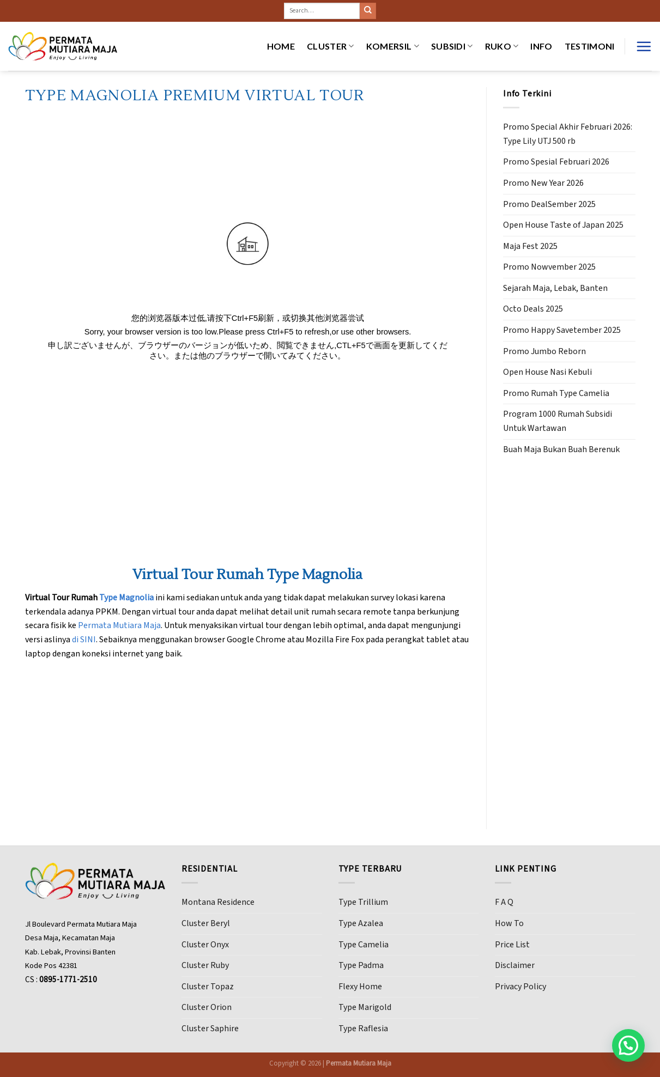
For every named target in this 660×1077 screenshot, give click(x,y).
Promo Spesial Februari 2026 (556, 162)
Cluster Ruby (205, 965)
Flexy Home (360, 987)
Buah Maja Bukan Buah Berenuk (561, 449)
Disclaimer (515, 965)
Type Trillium (363, 902)
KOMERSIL (392, 46)
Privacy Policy (520, 987)
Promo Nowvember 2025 (549, 267)
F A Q (504, 902)
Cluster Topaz (207, 987)
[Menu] (643, 46)
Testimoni (590, 46)
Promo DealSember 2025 (549, 204)
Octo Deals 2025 (533, 309)
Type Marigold (364, 1007)
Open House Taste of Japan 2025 (563, 225)
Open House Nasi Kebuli (547, 372)
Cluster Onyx (205, 945)
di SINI (84, 640)
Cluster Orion (206, 1007)
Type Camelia (363, 945)
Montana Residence (218, 902)
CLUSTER (330, 46)
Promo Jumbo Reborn (544, 351)
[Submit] (368, 11)
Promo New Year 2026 (543, 183)
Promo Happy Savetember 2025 (562, 330)
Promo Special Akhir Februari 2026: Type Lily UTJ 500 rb (567, 134)
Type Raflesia (363, 1029)
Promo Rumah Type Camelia (556, 393)
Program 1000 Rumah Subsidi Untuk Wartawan (557, 421)
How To (509, 923)
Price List (512, 945)
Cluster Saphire (210, 1029)
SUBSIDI (452, 46)
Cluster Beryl (205, 923)
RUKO (502, 46)
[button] (628, 1045)
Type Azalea (360, 923)
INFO (541, 46)
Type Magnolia (126, 598)
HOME (281, 46)
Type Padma (361, 965)
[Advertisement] (569, 636)
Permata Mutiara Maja (119, 625)
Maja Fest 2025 (530, 246)
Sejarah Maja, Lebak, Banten (555, 288)
